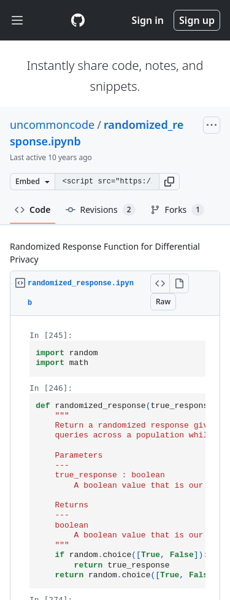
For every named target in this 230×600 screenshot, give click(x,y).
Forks (177, 210)
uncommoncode (52, 124)
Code (33, 209)
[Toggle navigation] (17, 20)
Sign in (148, 20)
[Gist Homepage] (78, 20)
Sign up (197, 20)
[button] (169, 181)
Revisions (101, 210)
